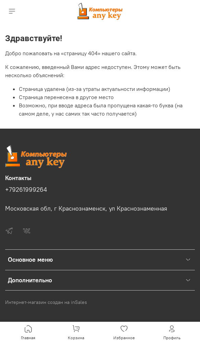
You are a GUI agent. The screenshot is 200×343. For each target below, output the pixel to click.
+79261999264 (26, 189)
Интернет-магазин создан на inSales (46, 302)
